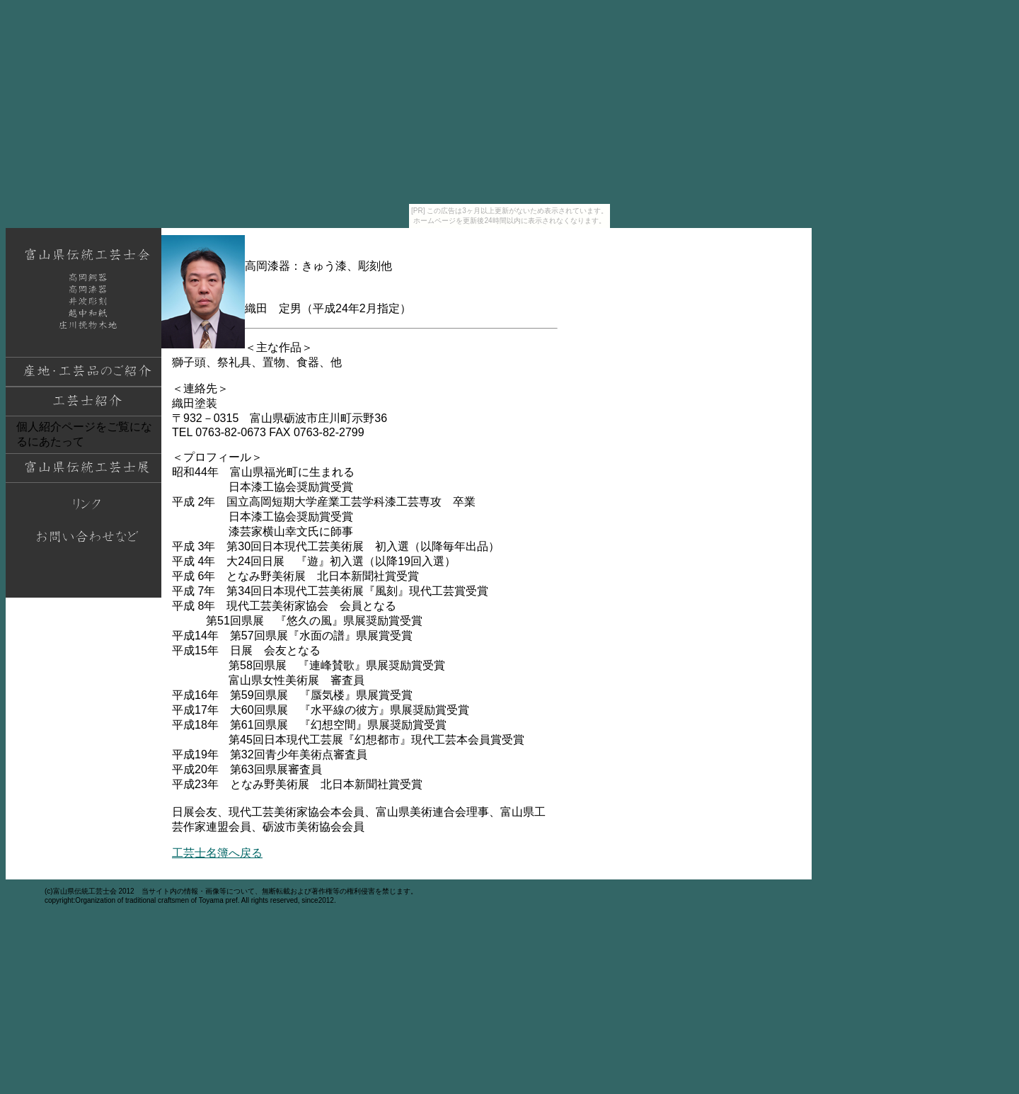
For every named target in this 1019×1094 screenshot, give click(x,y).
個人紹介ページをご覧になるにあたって (84, 434)
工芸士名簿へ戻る (217, 853)
